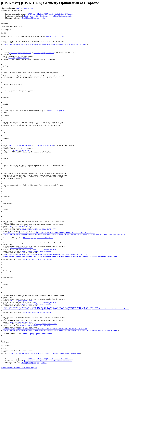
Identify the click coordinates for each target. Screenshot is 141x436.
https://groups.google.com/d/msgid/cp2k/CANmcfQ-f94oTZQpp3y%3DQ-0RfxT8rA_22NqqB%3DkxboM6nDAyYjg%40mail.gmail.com (50, 364)
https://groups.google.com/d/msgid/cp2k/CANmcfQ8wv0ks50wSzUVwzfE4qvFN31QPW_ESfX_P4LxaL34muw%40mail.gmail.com (49, 275)
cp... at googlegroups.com (20, 59)
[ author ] (44, 18)
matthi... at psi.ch (54, 39)
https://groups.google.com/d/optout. (38, 281)
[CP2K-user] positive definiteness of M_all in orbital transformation (48, 16)
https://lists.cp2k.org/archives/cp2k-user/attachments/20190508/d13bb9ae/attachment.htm (43, 420)
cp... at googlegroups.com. (21, 267)
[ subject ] (36, 18)
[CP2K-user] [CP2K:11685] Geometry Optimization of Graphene (50, 14)
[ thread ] (29, 18)
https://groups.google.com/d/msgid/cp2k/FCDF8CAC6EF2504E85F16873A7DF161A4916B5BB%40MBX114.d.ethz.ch (45, 390)
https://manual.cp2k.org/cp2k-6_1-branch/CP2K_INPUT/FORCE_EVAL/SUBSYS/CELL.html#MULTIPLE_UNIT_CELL (45, 49)
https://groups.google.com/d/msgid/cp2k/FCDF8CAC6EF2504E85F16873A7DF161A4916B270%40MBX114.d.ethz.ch (45, 301)
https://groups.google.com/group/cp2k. (36, 271)
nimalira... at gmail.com (24, 8)
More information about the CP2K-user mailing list (19, 434)
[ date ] (23, 18)
